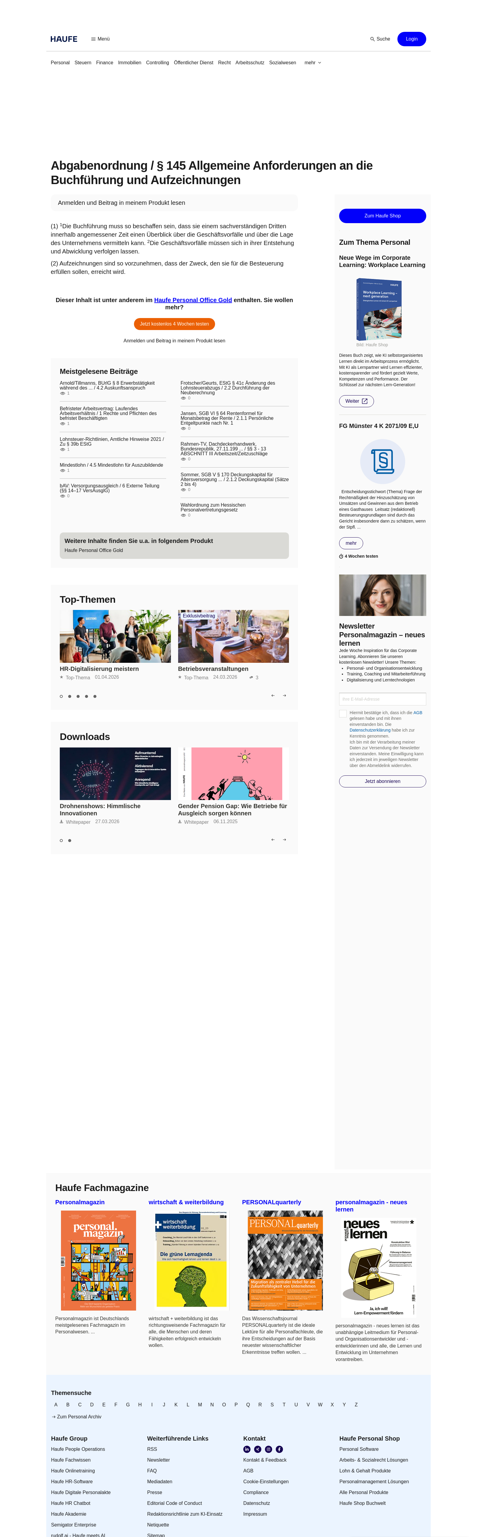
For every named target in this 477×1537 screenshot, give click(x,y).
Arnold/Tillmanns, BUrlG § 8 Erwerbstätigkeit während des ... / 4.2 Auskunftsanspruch (107, 385)
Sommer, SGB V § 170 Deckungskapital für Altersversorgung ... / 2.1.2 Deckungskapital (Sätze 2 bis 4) (235, 479)
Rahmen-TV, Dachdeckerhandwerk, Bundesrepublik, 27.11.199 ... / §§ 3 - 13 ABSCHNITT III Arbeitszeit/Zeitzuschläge (224, 449)
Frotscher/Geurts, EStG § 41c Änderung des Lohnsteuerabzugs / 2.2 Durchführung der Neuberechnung (228, 388)
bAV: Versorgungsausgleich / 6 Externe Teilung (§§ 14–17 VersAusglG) (109, 488)
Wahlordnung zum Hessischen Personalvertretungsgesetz (213, 507)
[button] (100, 39)
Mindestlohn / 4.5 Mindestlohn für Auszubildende (111, 465)
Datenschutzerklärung (370, 730)
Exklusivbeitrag (199, 616)
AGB (417, 712)
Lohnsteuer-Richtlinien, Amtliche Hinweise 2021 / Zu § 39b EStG (112, 442)
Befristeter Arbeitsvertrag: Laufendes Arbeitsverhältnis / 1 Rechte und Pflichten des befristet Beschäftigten (108, 413)
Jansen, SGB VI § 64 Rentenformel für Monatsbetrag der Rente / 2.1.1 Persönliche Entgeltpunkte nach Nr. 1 (227, 418)
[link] (60, 62)
